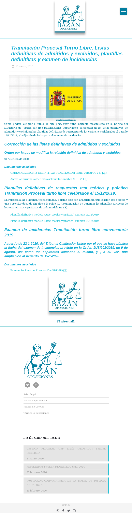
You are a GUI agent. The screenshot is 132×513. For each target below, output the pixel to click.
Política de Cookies (34, 406)
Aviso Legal (30, 394)
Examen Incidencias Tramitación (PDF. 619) (38, 270)
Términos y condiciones (36, 412)
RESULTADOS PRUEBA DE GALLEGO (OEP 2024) (56, 466)
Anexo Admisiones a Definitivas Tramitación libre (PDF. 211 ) (49, 179)
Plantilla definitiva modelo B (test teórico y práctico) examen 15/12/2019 (54, 221)
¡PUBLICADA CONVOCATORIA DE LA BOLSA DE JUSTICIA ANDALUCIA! (66, 483)
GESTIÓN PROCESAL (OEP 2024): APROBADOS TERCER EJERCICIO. (66, 451)
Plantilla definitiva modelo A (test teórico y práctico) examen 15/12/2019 (54, 214)
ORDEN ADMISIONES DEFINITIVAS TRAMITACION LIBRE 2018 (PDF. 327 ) (58, 173)
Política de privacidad (35, 400)
